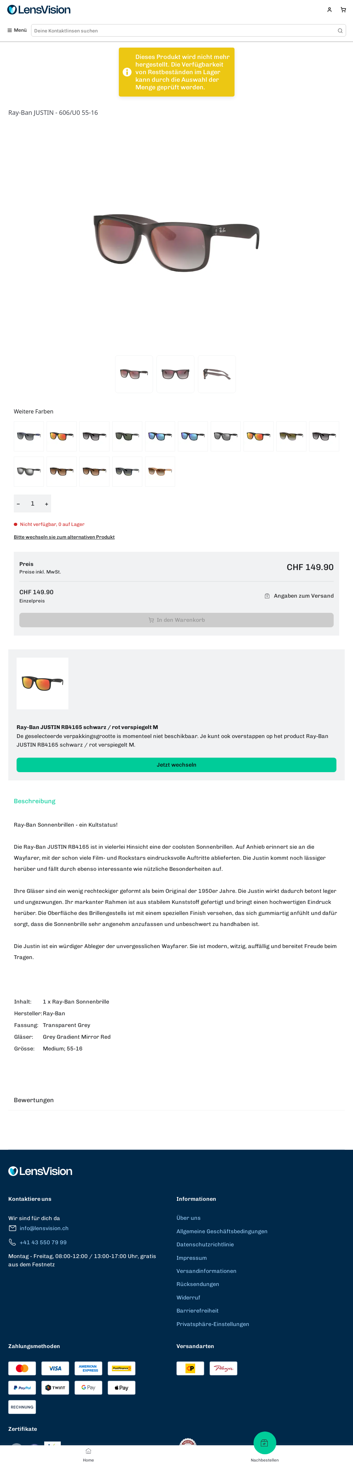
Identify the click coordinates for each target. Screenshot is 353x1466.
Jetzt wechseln (177, 764)
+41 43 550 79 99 (37, 1242)
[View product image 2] (175, 374)
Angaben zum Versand (298, 596)
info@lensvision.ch (38, 1228)
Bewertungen (34, 1100)
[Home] (88, 1450)
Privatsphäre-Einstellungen (212, 1324)
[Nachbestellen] (265, 1443)
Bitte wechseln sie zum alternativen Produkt (64, 537)
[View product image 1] (134, 374)
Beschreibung (34, 801)
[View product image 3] (217, 374)
